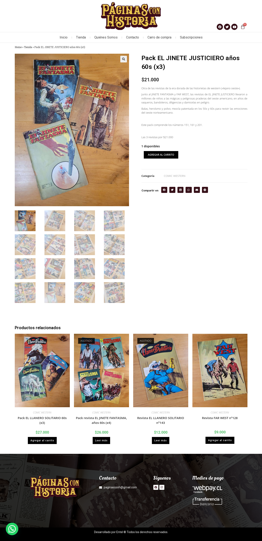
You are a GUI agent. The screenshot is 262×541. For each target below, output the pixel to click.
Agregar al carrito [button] (42, 440)
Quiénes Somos (106, 37)
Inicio (64, 37)
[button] (123, 59)
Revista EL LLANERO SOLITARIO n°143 (160, 420)
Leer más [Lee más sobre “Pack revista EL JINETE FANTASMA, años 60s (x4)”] (101, 440)
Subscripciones (191, 37)
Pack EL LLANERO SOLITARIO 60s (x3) (42, 420)
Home (18, 47)
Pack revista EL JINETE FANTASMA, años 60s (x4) (101, 420)
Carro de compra (159, 37)
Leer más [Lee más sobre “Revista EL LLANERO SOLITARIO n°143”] (160, 440)
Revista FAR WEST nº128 (220, 418)
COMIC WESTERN (175, 176)
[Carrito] (242, 26)
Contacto (132, 37)
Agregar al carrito (161, 154)
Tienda (81, 37)
